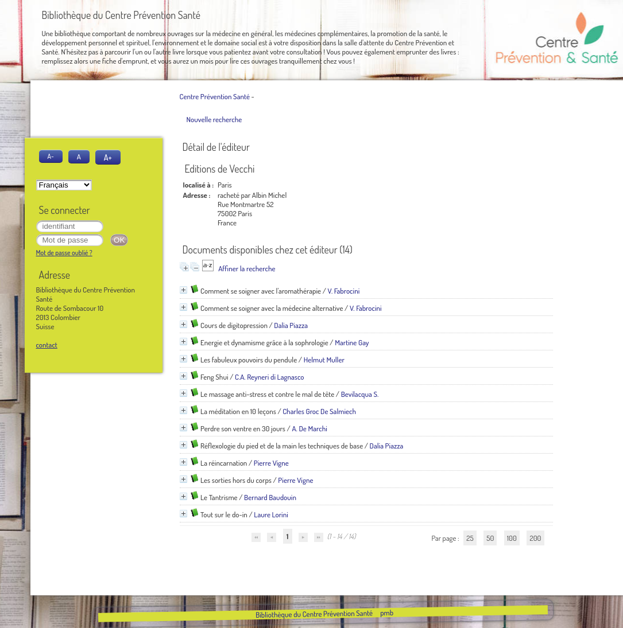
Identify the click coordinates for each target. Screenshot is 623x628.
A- (51, 156)
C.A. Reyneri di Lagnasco (269, 376)
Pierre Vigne (271, 462)
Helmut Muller (324, 359)
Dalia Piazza (291, 325)
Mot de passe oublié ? (64, 252)
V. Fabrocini (343, 290)
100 (512, 538)
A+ (108, 157)
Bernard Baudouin (270, 497)
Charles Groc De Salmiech (319, 411)
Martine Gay (352, 342)
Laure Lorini (271, 514)
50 (490, 538)
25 (469, 538)
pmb (386, 612)
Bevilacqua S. (360, 394)
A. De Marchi (309, 428)
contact (46, 344)
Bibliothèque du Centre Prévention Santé (314, 613)
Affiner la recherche (246, 268)
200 (535, 538)
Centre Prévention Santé (215, 96)
